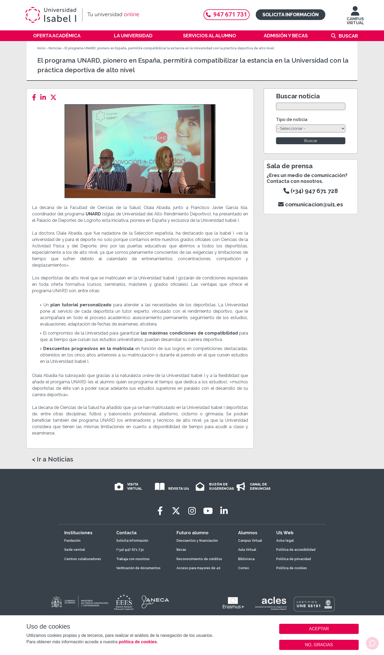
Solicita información (290, 14)
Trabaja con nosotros (133, 559)
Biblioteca (246, 559)
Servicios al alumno (209, 35)
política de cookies (138, 642)
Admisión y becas (286, 35)
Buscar (348, 36)
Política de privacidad (293, 559)
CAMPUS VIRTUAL (355, 18)
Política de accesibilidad (295, 550)
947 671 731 (226, 14)
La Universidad (133, 35)
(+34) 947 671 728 (310, 190)
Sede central (74, 550)
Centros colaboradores (82, 559)
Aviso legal (285, 541)
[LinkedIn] (44, 97)
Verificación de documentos (138, 568)
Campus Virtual (250, 541)
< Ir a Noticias (52, 459)
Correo (243, 568)
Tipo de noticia (291, 119)
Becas (181, 550)
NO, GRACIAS (319, 644)
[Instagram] (192, 511)
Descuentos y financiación (197, 541)
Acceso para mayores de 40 (199, 568)
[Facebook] (35, 97)
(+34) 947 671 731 (130, 550)
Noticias (55, 48)
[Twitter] (55, 97)
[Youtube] (208, 511)
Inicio (41, 48)
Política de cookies (291, 568)
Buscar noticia (298, 96)
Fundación (72, 541)
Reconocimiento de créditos (199, 559)
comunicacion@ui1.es (310, 204)
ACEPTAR (319, 629)
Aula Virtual (247, 550)
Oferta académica (57, 35)
